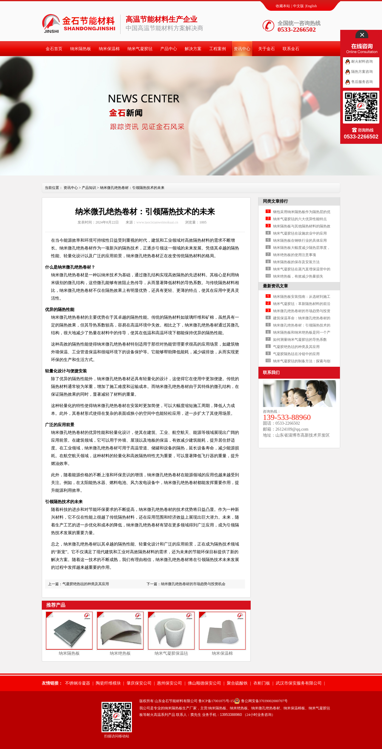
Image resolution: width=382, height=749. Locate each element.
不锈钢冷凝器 (77, 683)
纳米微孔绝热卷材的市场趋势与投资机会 (193, 584)
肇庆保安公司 (139, 683)
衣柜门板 (261, 683)
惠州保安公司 (169, 683)
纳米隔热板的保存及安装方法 (296, 262)
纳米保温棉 (109, 49)
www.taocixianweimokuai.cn (157, 222)
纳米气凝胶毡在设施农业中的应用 (300, 233)
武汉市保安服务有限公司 (299, 683)
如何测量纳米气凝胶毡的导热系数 (300, 339)
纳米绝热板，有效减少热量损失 (298, 276)
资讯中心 (242, 49)
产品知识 (89, 188)
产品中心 (168, 49)
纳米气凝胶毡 (140, 49)
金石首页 (54, 49)
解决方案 (193, 49)
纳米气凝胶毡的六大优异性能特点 (300, 219)
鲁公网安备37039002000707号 (264, 701)
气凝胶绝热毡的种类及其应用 (85, 584)
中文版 (298, 6)
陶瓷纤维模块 (108, 683)
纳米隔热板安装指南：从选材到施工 (301, 297)
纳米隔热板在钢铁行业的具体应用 (300, 240)
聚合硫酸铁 (237, 683)
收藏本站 (283, 6)
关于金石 (266, 49)
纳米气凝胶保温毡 (171, 653)
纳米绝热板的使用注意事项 (294, 255)
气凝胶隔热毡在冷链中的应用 (296, 354)
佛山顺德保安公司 (204, 683)
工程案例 (217, 49)
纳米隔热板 (80, 49)
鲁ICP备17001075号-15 (216, 701)
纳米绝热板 (120, 653)
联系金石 (291, 49)
